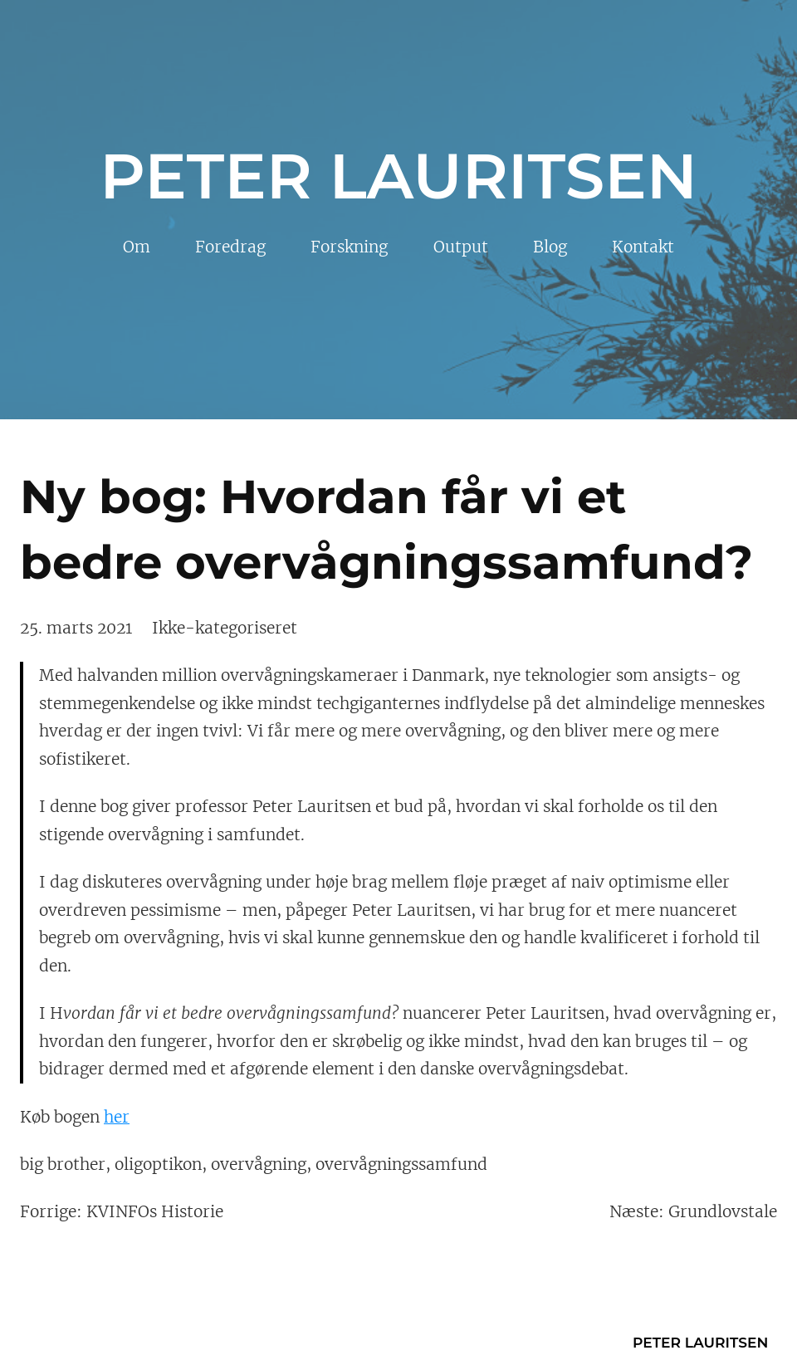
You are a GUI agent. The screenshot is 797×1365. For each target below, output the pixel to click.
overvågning (258, 1164)
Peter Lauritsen (398, 176)
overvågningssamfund (401, 1164)
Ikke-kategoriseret (224, 628)
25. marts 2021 (76, 628)
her (117, 1117)
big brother (62, 1164)
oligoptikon (158, 1164)
